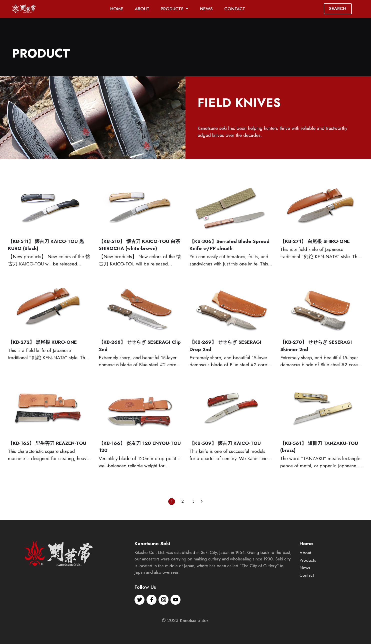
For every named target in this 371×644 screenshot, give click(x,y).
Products (308, 569)
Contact (307, 584)
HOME (116, 9)
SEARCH (337, 8)
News (305, 576)
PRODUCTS (172, 9)
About (305, 561)
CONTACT (234, 9)
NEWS (206, 9)
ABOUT (142, 9)
